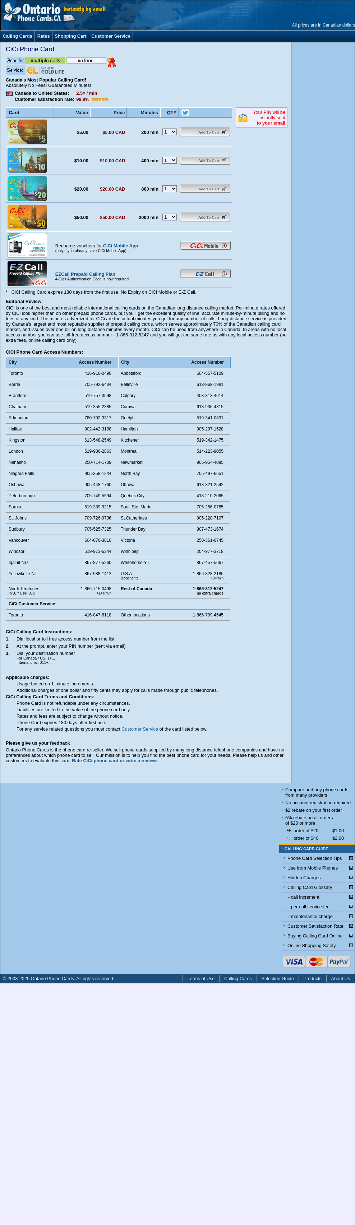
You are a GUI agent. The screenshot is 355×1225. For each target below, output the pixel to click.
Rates (43, 36)
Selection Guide (278, 978)
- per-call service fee (308, 906)
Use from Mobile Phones (312, 868)
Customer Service (110, 36)
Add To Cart (209, 132)
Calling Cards (17, 36)
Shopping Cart (70, 36)
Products (312, 978)
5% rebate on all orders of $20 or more (309, 820)
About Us (340, 978)
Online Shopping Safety (311, 945)
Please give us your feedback (38, 743)
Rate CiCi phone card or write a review (114, 760)
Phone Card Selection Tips (314, 858)
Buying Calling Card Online (315, 935)
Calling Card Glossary (309, 887)
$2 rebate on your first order (313, 810)
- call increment (303, 897)
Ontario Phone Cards (52, 978)
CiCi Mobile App (120, 245)
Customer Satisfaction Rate (315, 926)
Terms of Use (201, 978)
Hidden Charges (304, 877)
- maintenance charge (310, 916)
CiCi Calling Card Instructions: (39, 631)
